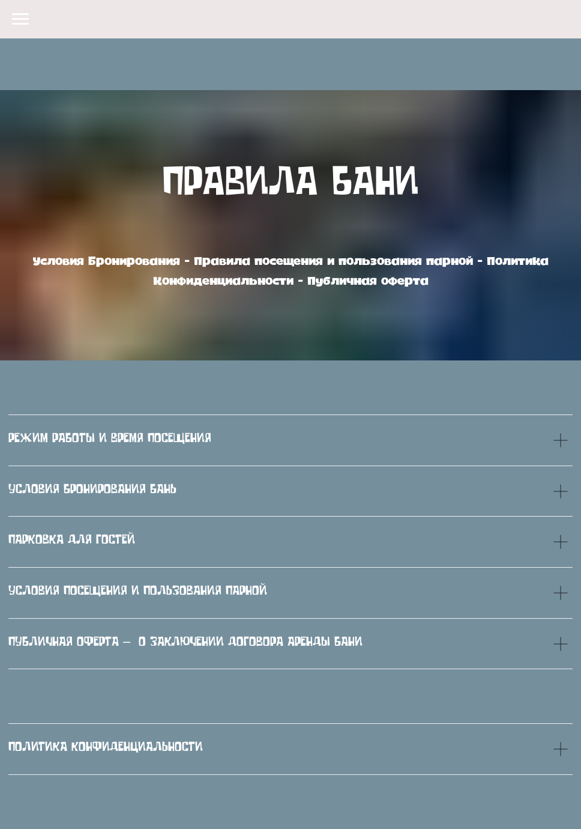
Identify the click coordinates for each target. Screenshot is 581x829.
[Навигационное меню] (20, 19)
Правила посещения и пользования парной (333, 262)
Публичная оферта (368, 281)
